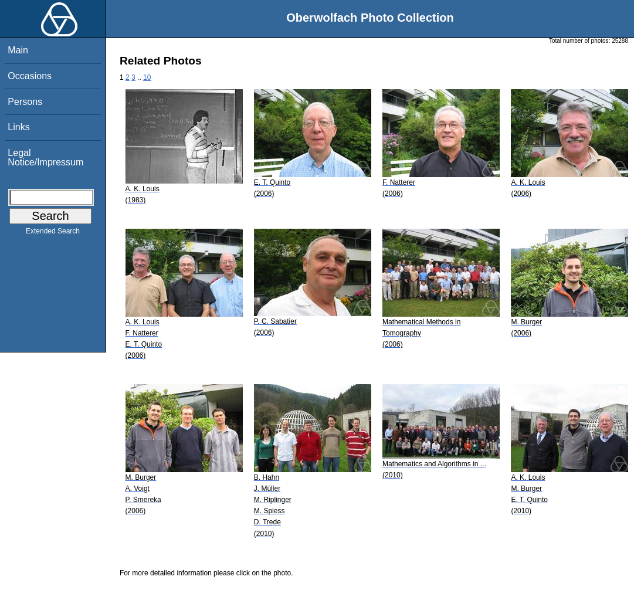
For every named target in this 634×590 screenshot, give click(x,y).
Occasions (30, 76)
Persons (25, 102)
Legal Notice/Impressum (45, 157)
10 (147, 77)
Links (18, 127)
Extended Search (53, 233)
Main (18, 50)
